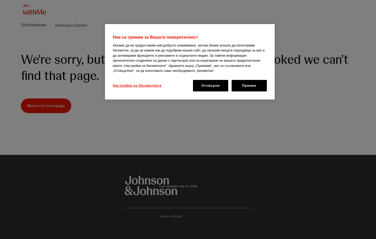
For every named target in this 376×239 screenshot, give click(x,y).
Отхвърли (211, 85)
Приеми (249, 85)
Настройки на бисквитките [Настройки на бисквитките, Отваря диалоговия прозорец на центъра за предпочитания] (137, 86)
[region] (190, 62)
